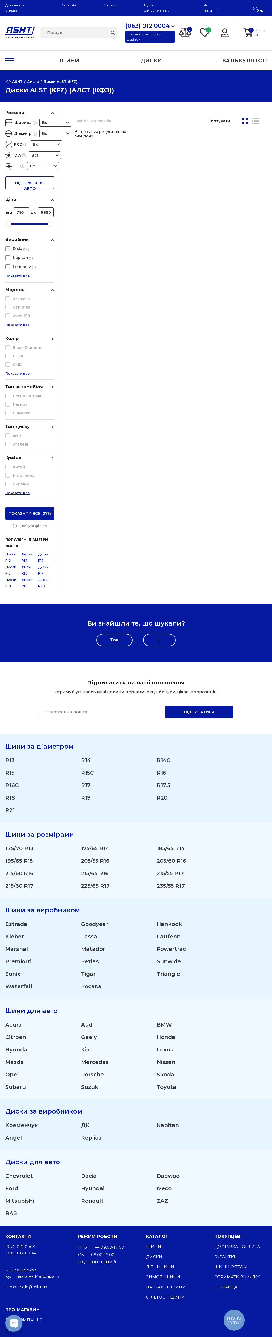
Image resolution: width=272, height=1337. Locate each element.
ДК (85, 1030)
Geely (89, 942)
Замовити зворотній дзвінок (145, 36)
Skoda (165, 979)
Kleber (14, 841)
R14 (86, 665)
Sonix (12, 879)
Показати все (17, 281)
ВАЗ (11, 1118)
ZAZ (162, 1106)
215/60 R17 (19, 791)
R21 (10, 715)
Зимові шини (163, 1181)
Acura (13, 929)
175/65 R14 (95, 753)
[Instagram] (83, 1323)
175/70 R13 (19, 753)
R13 (10, 665)
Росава (91, 891)
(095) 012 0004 (20, 1158)
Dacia (89, 1081)
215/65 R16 (95, 778)
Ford (11, 1093)
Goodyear (94, 829)
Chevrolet (19, 1081)
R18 (10, 703)
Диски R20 (43, 488)
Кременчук (21, 1030)
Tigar (88, 879)
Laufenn (169, 841)
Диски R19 (27, 488)
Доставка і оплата (237, 1151)
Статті (12, 1234)
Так (114, 544)
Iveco (164, 1093)
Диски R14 (43, 462)
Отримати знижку (237, 1181)
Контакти (110, 5)
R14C (163, 665)
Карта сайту (20, 1301)
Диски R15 (10, 475)
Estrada (16, 829)
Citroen (15, 942)
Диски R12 (10, 462)
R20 (162, 703)
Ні (159, 544)
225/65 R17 (95, 791)
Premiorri (18, 866)
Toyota (166, 992)
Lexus (165, 954)
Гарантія (69, 5)
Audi (87, 929)
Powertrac (171, 854)
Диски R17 (43, 475)
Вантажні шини (166, 1191)
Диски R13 (27, 462)
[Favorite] (205, 32)
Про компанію (24, 1224)
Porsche (92, 979)
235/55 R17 (171, 791)
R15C (87, 678)
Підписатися (199, 617)
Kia (85, 954)
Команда (225, 1191)
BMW (164, 929)
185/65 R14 (171, 753)
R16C (12, 690)
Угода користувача (29, 1275)
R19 (86, 703)
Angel (13, 1043)
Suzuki (90, 992)
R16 (161, 678)
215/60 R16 (19, 778)
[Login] (224, 32)
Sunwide (169, 866)
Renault (92, 1106)
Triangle (168, 879)
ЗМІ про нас (20, 1245)
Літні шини (160, 1171)
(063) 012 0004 (20, 1151)
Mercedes (95, 967)
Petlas (90, 866)
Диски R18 (10, 488)
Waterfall (18, 891)
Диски (154, 1161)
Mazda (14, 967)
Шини (153, 1151)
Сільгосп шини (165, 1202)
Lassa (89, 841)
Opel (12, 979)
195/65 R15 (19, 766)
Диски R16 (27, 475)
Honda (166, 942)
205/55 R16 (95, 766)
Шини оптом (231, 1171)
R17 (86, 690)
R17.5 (163, 690)
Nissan (166, 967)
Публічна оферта (26, 1265)
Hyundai (17, 954)
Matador (93, 854)
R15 (9, 678)
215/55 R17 (170, 778)
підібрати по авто (29, 184)
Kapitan (168, 1030)
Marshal (16, 854)
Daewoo (168, 1081)
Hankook (169, 829)
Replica (91, 1043)
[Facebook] (108, 1323)
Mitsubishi (19, 1106)
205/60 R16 (171, 766)
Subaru (15, 992)
